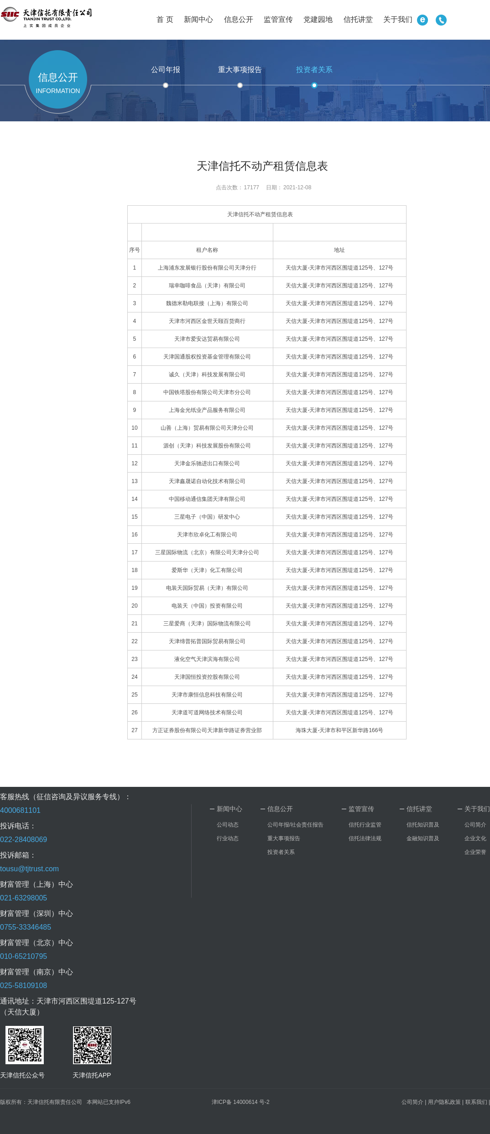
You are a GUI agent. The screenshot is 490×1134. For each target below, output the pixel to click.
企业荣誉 (475, 852)
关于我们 (397, 19)
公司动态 (228, 825)
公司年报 (165, 69)
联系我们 (476, 1102)
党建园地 (318, 19)
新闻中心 (198, 19)
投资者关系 (314, 69)
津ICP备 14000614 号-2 (241, 1102)
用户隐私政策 (444, 1102)
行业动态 (228, 838)
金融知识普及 (423, 838)
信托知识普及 (423, 825)
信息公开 (238, 19)
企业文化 (475, 838)
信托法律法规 (365, 838)
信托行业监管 (365, 825)
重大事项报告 (240, 69)
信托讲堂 (358, 19)
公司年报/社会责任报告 (295, 825)
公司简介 (475, 825)
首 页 (164, 19)
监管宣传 (278, 19)
